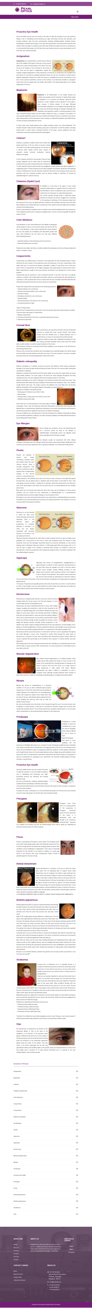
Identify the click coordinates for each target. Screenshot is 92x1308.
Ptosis (46, 1188)
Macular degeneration (46, 1155)
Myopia (46, 1162)
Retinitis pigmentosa (46, 1201)
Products (16, 1253)
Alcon (15, 1271)
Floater (46, 1129)
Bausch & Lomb (18, 1274)
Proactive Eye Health (46, 1175)
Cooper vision (18, 1277)
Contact (16, 1259)
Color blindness (46, 1097)
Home (15, 1244)
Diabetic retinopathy (46, 1117)
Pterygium (46, 1181)
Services (16, 1250)
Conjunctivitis (46, 1104)
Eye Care (16, 1256)
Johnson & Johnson (19, 1280)
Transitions (71, 1252)
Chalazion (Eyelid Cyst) (46, 1091)
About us (16, 1247)
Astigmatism (46, 1071)
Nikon (71, 1249)
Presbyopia (46, 1168)
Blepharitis (46, 1078)
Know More (55, 1251)
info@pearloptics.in (39, 4)
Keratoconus (46, 1149)
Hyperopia (46, 1142)
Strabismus (46, 1207)
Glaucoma (46, 1136)
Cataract (46, 1084)
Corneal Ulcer (46, 1110)
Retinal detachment (46, 1194)
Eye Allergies (46, 1123)
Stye (46, 1214)
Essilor (71, 1246)
